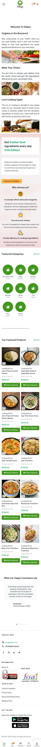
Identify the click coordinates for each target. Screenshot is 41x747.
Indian (20, 276)
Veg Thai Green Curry (29, 415)
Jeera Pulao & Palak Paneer (10, 371)
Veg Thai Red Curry (9, 459)
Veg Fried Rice (27, 459)
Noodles (33, 276)
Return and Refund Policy (11, 697)
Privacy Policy (7, 693)
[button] (4, 601)
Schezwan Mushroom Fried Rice (29, 548)
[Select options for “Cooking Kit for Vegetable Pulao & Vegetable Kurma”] (30, 385)
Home (4, 744)
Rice (7, 313)
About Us (5, 667)
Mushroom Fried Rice (29, 502)
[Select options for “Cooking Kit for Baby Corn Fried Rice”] (11, 560)
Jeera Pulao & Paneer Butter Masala (10, 416)
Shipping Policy (7, 701)
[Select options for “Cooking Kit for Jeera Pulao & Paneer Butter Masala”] (11, 430)
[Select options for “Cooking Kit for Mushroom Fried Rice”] (30, 515)
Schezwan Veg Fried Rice (10, 503)
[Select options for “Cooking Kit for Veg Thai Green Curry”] (30, 428)
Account (37, 744)
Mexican (8, 295)
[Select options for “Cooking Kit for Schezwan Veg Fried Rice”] (11, 517)
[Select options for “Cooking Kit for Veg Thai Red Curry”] (11, 473)
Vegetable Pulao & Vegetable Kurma (28, 371)
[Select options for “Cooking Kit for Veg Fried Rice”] (30, 473)
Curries (20, 313)
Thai (33, 295)
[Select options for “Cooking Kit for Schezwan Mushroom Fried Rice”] (30, 562)
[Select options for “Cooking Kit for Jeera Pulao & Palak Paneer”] (11, 385)
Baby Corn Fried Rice (10, 547)
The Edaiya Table (7, 276)
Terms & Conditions (8, 688)
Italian (20, 295)
